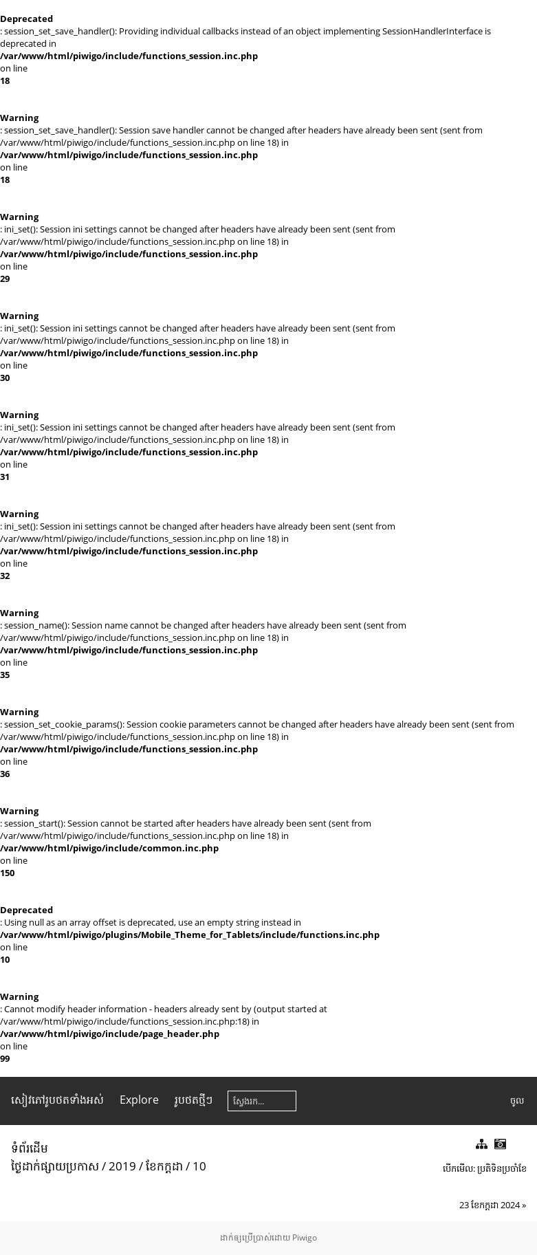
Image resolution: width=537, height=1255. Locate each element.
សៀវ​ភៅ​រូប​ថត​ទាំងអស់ (57, 1099)
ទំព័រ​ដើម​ (29, 1148)
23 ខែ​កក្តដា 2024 (489, 1205)
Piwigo (304, 1237)
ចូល (517, 1100)
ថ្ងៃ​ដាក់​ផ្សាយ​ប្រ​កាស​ (55, 1166)
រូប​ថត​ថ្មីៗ (193, 1099)
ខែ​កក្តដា (164, 1166)
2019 (122, 1166)
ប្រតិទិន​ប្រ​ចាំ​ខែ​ (502, 1168)
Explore (139, 1099)
